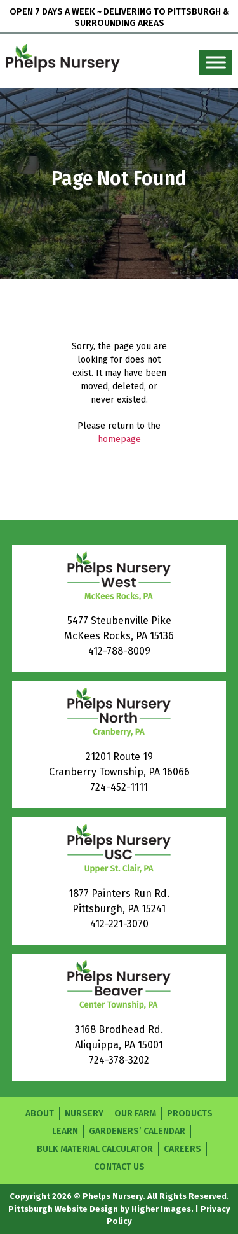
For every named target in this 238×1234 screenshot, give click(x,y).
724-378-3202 (119, 1060)
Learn (65, 1131)
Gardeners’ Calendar (137, 1131)
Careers (182, 1149)
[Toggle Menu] (216, 63)
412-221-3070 (119, 924)
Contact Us (119, 1166)
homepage (119, 439)
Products (190, 1113)
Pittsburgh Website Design (63, 1209)
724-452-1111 (119, 787)
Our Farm (135, 1113)
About (39, 1113)
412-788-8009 (119, 651)
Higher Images (161, 1209)
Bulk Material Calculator (95, 1149)
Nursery (84, 1113)
